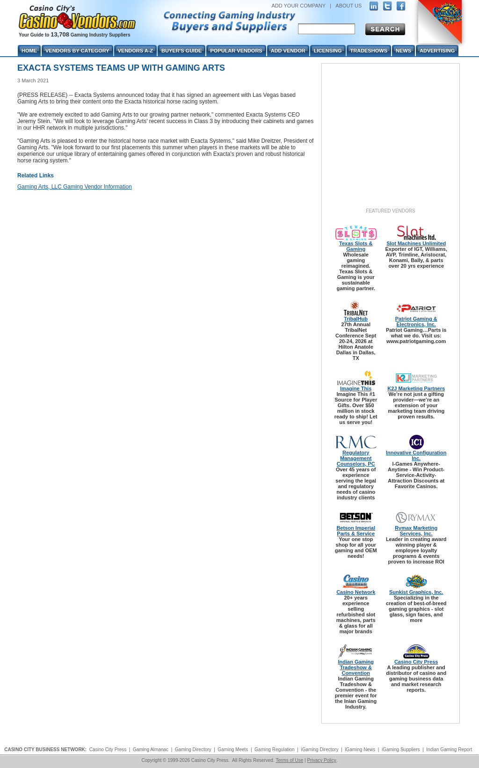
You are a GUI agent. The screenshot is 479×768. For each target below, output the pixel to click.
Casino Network (355, 592)
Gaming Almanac (150, 749)
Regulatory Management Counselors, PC (356, 458)
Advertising (437, 50)
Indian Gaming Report (449, 749)
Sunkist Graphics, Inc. (416, 592)
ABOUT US (348, 5)
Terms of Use (289, 760)
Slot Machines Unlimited (416, 243)
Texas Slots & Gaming (355, 246)
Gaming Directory (193, 749)
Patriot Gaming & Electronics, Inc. (416, 321)
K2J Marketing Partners (416, 388)
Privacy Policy (321, 760)
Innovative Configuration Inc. (416, 455)
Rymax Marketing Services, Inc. (416, 530)
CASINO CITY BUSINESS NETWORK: (45, 749)
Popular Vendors (236, 50)
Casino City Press (416, 662)
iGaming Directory (319, 749)
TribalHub (356, 319)
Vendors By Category (77, 50)
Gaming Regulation (274, 749)
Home (29, 50)
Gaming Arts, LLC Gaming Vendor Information (74, 186)
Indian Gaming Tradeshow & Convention (355, 667)
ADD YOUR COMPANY (298, 5)
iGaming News (360, 749)
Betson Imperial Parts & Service (355, 530)
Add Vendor (288, 50)
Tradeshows (368, 50)
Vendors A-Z (135, 50)
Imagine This (355, 388)
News (403, 50)
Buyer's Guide (181, 50)
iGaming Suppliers (401, 749)
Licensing (328, 50)
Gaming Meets (233, 749)
